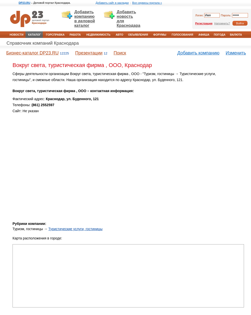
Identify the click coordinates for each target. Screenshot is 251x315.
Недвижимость (98, 34)
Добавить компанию (198, 52)
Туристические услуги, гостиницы (75, 229)
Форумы (159, 34)
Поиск (120, 52)
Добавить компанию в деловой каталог (84, 19)
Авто (119, 34)
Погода (219, 34)
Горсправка (55, 34)
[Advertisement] (97, 181)
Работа (75, 34)
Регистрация (203, 23)
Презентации (88, 52)
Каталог (34, 34)
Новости (17, 34)
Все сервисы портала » (147, 2)
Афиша (203, 34)
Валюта (236, 34)
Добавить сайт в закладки (112, 2)
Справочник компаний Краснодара (43, 43)
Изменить (236, 52)
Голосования (182, 34)
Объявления (138, 34)
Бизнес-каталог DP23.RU (32, 52)
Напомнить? (222, 23)
